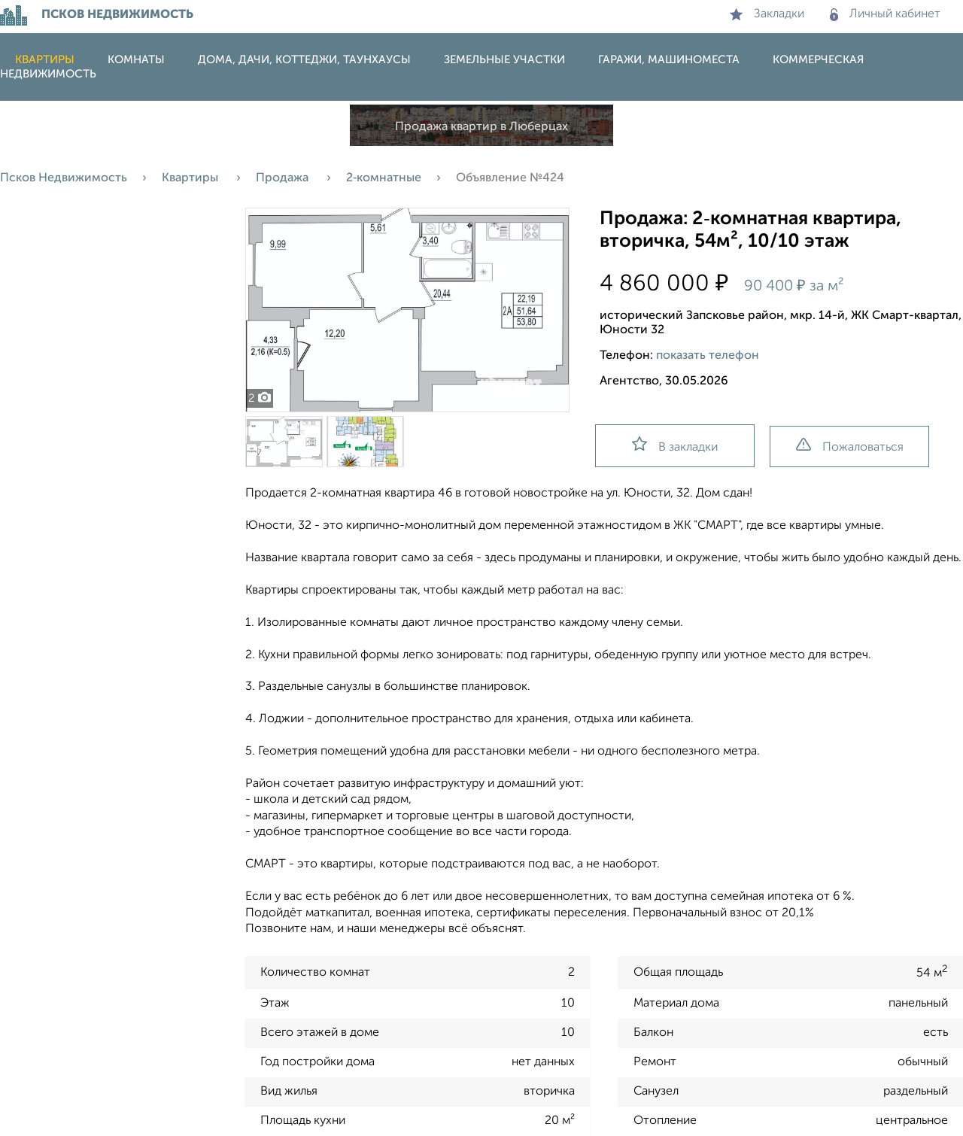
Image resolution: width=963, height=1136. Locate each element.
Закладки (767, 14)
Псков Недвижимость (63, 178)
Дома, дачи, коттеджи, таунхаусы (304, 59)
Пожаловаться (850, 446)
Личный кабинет (885, 14)
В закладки (675, 445)
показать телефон (707, 356)
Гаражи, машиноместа (669, 59)
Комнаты (136, 59)
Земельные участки (504, 59)
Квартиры (44, 59)
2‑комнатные (383, 178)
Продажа (283, 178)
